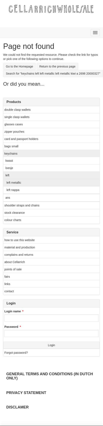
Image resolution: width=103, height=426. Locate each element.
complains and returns (18, 254)
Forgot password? (16, 352)
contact (9, 291)
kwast (9, 160)
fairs (7, 276)
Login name (12, 311)
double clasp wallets (17, 109)
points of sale (13, 269)
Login (51, 345)
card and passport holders (21, 139)
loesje (9, 168)
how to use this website (19, 240)
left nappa (12, 190)
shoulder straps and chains (21, 205)
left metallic (13, 182)
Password (11, 326)
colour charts (12, 220)
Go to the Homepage (19, 66)
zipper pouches (14, 131)
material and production (19, 247)
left (7, 175)
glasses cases (13, 124)
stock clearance (14, 212)
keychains (10, 153)
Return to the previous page (57, 66)
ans (7, 197)
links (7, 284)
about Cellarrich (14, 262)
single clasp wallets (17, 117)
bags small (11, 146)
